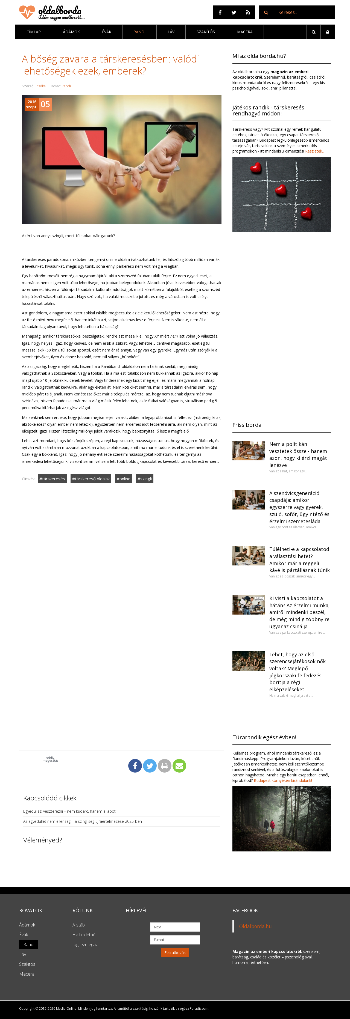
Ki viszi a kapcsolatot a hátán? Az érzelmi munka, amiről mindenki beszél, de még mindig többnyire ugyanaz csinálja (299, 612)
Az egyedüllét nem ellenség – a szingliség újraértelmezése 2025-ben (82, 821)
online (124, 478)
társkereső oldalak (92, 478)
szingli (146, 478)
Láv (171, 31)
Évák (106, 31)
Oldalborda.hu (255, 926)
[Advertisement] (121, 549)
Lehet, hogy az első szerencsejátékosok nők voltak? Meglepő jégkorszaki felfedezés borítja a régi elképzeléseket (297, 672)
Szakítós (206, 31)
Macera (245, 31)
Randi (139, 31)
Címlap (34, 31)
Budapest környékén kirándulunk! (283, 780)
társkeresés (53, 478)
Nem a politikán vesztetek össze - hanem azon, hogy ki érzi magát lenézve (298, 454)
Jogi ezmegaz (85, 944)
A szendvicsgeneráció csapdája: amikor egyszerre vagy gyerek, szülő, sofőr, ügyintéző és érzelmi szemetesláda (299, 507)
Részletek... (314, 151)
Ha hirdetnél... (85, 935)
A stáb (78, 925)
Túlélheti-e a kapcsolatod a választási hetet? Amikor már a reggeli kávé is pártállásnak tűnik (299, 559)
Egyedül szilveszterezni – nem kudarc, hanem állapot (69, 811)
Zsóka (41, 86)
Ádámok (71, 31)
